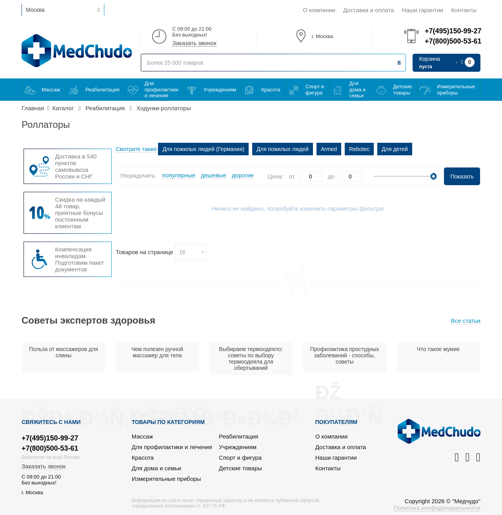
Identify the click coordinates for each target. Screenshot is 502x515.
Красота (270, 90)
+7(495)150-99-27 (452, 31)
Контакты (464, 10)
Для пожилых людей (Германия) (203, 149)
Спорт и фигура (315, 90)
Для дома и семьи (357, 89)
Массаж (51, 90)
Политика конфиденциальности (437, 507)
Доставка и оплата (368, 10)
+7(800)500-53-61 (452, 41)
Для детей (394, 149)
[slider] (433, 176)
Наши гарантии (422, 10)
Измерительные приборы (456, 90)
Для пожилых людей (282, 149)
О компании (319, 10)
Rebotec (359, 149)
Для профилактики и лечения (161, 89)
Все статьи (465, 320)
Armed (329, 149)
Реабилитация (102, 90)
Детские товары (402, 90)
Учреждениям (220, 90)
